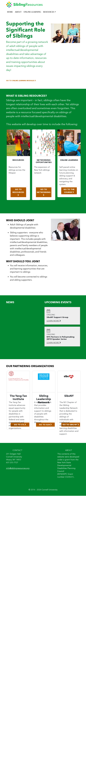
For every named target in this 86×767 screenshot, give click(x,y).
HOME (10, 12)
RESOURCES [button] (48, 12)
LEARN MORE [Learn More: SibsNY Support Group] (54, 321)
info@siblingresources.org (17, 468)
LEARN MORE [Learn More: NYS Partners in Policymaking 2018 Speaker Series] (54, 343)
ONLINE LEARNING (32, 12)
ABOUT (18, 12)
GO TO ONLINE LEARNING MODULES (21, 81)
